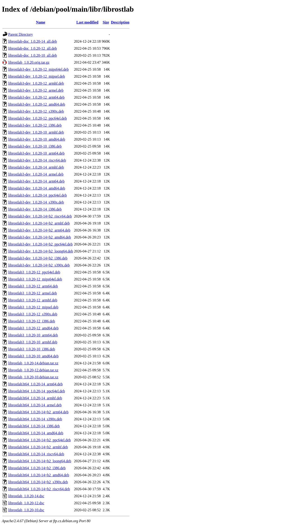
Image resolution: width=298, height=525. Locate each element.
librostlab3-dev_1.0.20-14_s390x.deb (36, 202)
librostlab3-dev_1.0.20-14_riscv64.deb (37, 160)
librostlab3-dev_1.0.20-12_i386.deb (35, 125)
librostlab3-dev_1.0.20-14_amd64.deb (36, 188)
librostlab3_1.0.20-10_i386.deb (31, 349)
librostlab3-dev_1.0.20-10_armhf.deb (36, 132)
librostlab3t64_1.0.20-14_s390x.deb (35, 419)
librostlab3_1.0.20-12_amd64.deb (33, 328)
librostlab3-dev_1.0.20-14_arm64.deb (36, 181)
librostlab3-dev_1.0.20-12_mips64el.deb (38, 69)
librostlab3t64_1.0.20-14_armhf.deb (35, 398)
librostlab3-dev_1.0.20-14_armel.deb (36, 174)
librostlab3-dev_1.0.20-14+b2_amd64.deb (39, 237)
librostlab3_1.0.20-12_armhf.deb (32, 300)
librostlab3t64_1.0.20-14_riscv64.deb (36, 454)
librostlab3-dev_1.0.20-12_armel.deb (36, 90)
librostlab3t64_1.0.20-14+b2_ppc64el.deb (39, 440)
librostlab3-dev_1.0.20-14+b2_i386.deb (38, 258)
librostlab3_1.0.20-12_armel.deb (32, 293)
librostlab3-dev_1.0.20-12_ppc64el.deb (37, 118)
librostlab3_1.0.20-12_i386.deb (31, 321)
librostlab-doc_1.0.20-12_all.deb (32, 48)
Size (106, 22)
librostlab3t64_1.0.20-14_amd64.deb (35, 433)
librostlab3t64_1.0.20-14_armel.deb (35, 405)
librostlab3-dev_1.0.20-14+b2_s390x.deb (39, 265)
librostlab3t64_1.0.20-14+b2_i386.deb (37, 468)
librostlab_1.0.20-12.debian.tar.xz (33, 370)
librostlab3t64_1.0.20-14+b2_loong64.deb (39, 461)
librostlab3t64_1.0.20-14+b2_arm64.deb (38, 412)
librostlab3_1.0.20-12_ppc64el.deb (34, 272)
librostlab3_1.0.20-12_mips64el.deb (35, 279)
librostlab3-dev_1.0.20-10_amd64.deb (36, 139)
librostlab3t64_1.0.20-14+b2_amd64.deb (38, 475)
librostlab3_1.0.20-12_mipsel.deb (33, 307)
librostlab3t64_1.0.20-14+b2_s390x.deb (38, 482)
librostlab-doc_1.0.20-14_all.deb (32, 41)
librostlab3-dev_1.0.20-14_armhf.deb (36, 167)
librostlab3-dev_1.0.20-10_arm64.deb (36, 153)
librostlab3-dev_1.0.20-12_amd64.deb (36, 104)
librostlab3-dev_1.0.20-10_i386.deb (35, 146)
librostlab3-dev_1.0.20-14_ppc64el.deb (37, 195)
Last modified (87, 22)
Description (120, 22)
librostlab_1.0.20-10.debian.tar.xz (33, 377)
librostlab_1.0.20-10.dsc (26, 510)
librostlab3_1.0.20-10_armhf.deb (32, 342)
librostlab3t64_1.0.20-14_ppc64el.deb (36, 391)
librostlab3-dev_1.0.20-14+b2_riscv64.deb (40, 216)
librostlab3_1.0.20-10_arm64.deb (33, 335)
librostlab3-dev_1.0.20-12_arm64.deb (36, 97)
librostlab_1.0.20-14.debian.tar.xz (33, 363)
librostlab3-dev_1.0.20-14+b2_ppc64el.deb (40, 244)
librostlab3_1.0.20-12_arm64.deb (33, 286)
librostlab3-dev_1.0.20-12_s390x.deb (36, 111)
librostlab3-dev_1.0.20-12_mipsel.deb (36, 76)
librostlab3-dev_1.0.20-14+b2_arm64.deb (39, 230)
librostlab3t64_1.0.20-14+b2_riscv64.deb (39, 489)
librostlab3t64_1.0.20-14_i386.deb (34, 426)
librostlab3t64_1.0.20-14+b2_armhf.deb (38, 447)
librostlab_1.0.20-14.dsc (26, 496)
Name (40, 22)
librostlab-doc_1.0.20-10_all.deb (32, 55)
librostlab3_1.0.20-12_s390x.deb (32, 314)
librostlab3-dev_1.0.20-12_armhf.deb (36, 83)
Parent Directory (20, 34)
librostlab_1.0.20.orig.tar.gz (28, 62)
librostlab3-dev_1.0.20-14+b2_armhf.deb (39, 223)
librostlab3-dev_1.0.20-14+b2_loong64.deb (40, 251)
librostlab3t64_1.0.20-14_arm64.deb (35, 384)
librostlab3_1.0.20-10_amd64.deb (33, 356)
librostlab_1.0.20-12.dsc (26, 503)
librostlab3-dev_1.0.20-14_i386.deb (35, 209)
